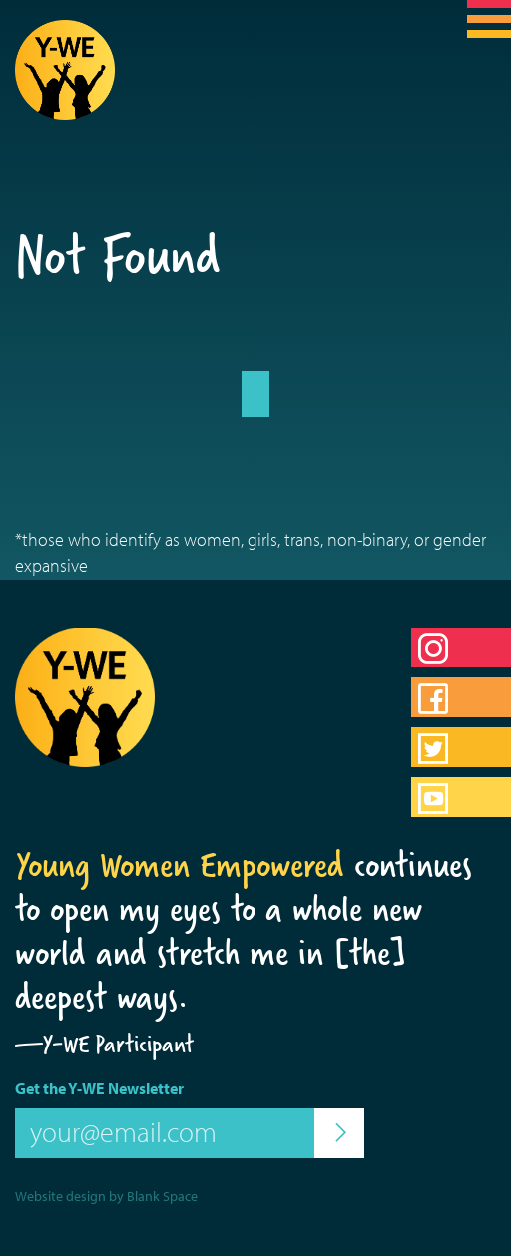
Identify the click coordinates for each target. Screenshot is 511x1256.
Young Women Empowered (179, 865)
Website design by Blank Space (106, 1196)
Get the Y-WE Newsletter (99, 1088)
